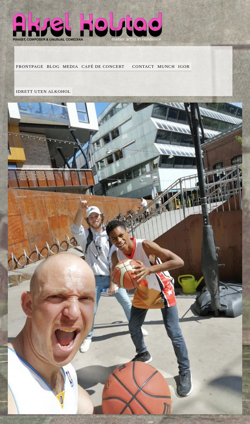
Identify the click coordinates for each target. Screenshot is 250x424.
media (70, 66)
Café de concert (105, 66)
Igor (184, 66)
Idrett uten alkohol (43, 91)
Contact (143, 66)
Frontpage (29, 66)
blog (53, 66)
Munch (166, 66)
